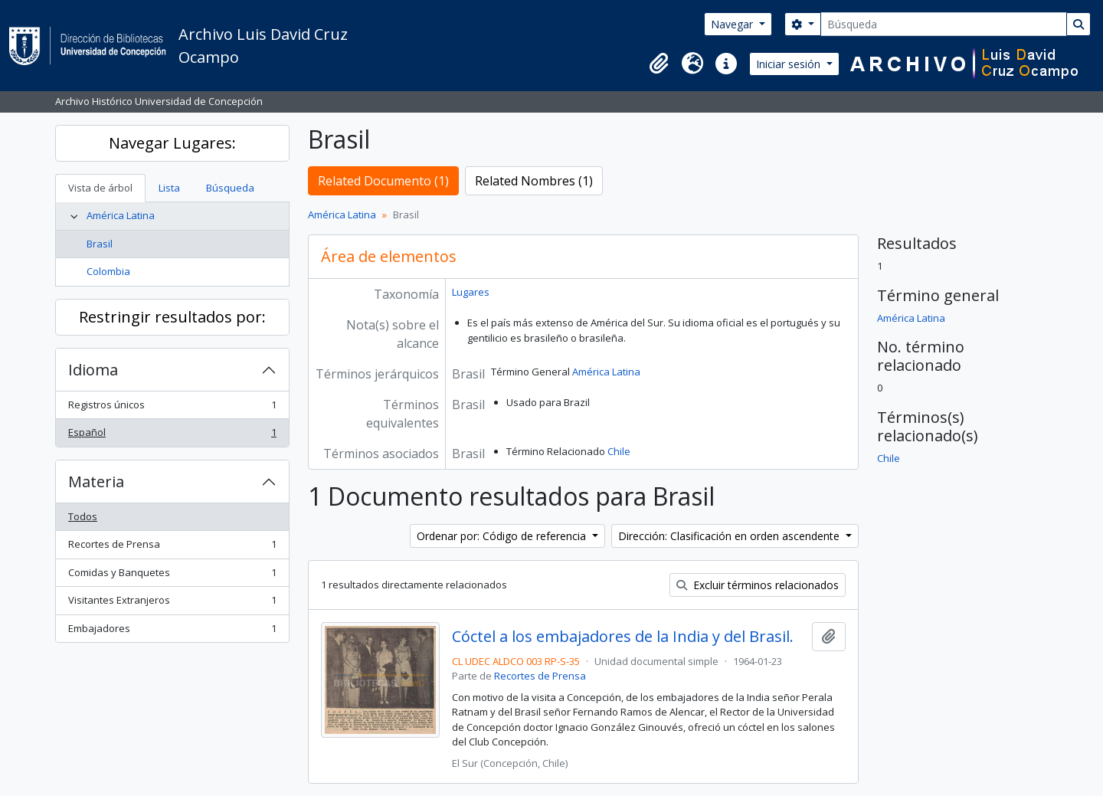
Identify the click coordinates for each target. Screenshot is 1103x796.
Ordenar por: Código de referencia (503, 536)
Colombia (108, 271)
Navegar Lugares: (172, 143)
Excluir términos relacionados (757, 585)
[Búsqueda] (943, 24)
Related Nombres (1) (534, 180)
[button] (659, 63)
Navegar (733, 24)
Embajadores (172, 631)
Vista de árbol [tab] (100, 188)
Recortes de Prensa (172, 547)
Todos (82, 516)
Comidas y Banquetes (172, 575)
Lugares (470, 292)
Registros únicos (172, 408)
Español (172, 435)
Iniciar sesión (789, 64)
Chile (618, 451)
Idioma (93, 369)
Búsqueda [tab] (230, 188)
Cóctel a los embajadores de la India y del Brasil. (623, 636)
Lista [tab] (169, 188)
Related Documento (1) (383, 180)
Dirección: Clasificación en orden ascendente (730, 536)
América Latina (121, 215)
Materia (96, 481)
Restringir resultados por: (172, 316)
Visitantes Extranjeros (172, 603)
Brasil (100, 244)
